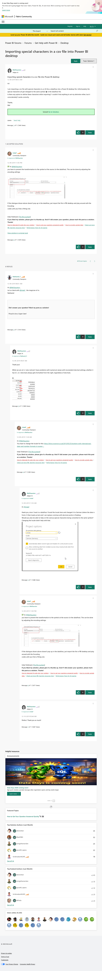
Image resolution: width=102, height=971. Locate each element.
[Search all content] (74, 31)
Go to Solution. (53, 112)
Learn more (6, 10)
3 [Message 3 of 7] (18, 406)
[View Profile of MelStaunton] (17, 70)
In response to (15, 158)
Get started (87, 35)
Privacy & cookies (6, 953)
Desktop (65, 42)
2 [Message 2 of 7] (13, 330)
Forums (28, 42)
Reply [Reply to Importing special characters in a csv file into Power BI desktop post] (90, 132)
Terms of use (5, 957)
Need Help (17, 120)
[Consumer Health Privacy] (27, 964)
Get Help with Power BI (46, 42)
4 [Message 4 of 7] (23, 472)
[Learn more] (14, 794)
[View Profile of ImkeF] (15, 153)
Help (84, 26)
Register (70, 26)
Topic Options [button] (88, 61)
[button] (75, 61)
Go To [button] (92, 26)
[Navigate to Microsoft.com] (7, 16)
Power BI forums (13, 42)
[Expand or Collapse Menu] (3, 22)
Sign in (78, 26)
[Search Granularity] (40, 31)
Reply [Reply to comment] (90, 247)
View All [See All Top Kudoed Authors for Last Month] (10, 905)
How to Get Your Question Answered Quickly (23, 816)
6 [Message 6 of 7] (13, 240)
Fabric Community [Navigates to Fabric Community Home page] (24, 16)
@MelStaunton (17, 167)
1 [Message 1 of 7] (13, 125)
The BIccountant (24, 217)
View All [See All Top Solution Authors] (10, 861)
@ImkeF (22, 290)
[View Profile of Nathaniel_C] (17, 276)
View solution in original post (17, 233)
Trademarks (4, 960)
